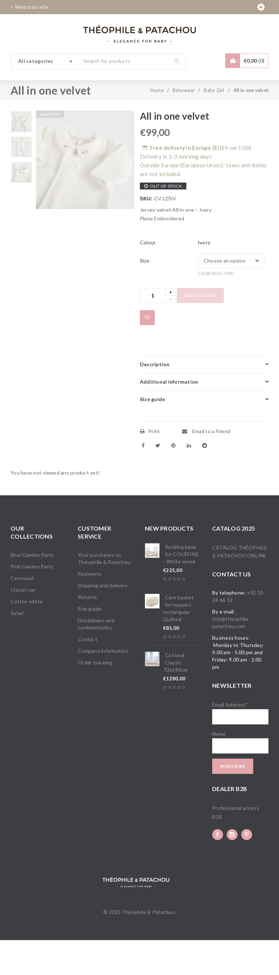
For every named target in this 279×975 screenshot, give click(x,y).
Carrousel (22, 613)
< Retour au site (29, 7)
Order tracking (95, 697)
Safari (17, 648)
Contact (87, 674)
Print (150, 466)
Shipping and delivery (103, 620)
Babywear (184, 125)
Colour (148, 277)
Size (144, 295)
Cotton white (27, 636)
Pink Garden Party (32, 601)
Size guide (90, 643)
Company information (103, 686)
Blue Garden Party (32, 590)
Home (156, 125)
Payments (89, 609)
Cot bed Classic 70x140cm (175, 697)
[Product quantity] (153, 330)
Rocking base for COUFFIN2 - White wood (181, 589)
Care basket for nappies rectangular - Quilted (178, 643)
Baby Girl (214, 125)
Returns (87, 632)
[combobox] (43, 61)
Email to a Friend (206, 466)
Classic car (23, 625)
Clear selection (216, 308)
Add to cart (200, 330)
